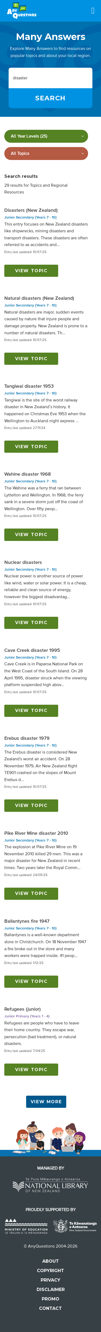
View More (46, 1101)
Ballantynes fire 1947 (27, 921)
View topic (31, 270)
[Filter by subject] (46, 153)
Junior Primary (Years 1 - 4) (27, 1016)
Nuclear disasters (23, 562)
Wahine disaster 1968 (27, 474)
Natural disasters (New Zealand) (39, 298)
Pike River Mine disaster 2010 (36, 833)
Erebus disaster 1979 (27, 738)
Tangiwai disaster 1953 (29, 386)
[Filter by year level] (46, 136)
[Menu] (93, 10)
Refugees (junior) (22, 1009)
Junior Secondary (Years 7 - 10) (30, 217)
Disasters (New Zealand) (31, 210)
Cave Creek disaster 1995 (32, 650)
